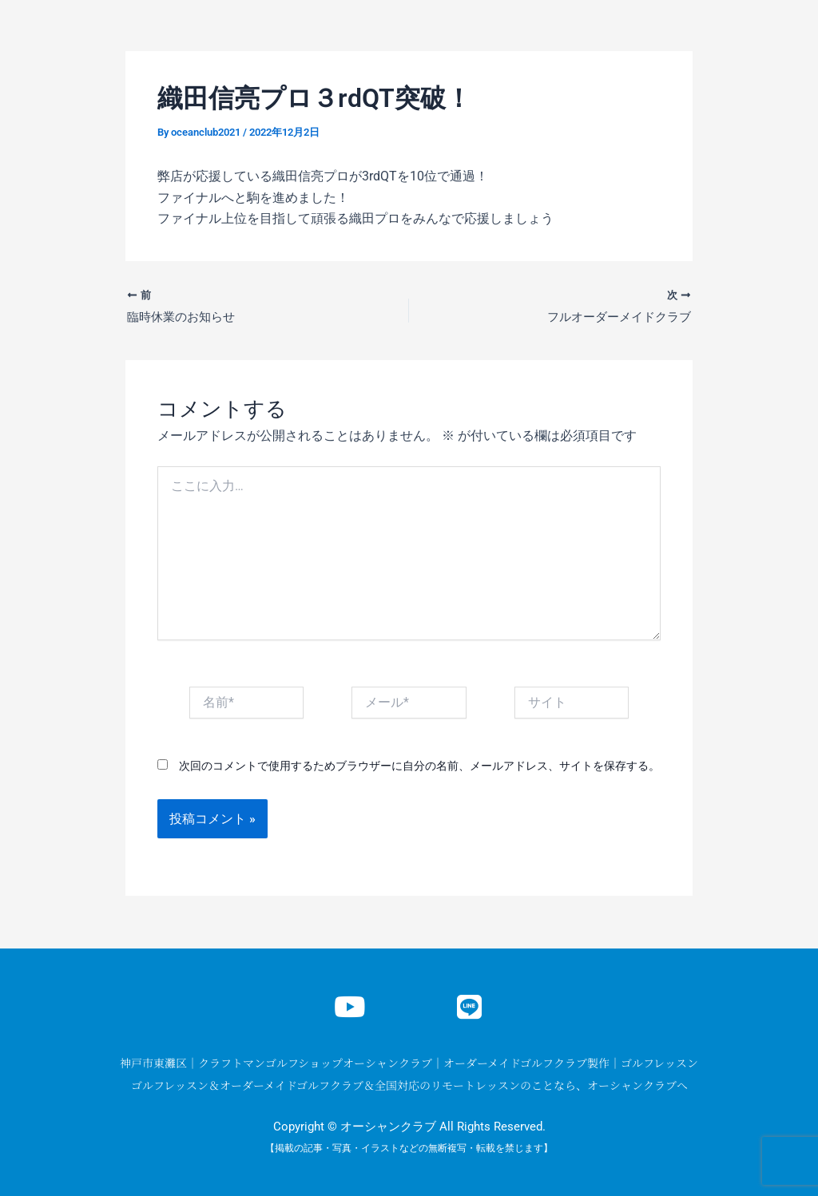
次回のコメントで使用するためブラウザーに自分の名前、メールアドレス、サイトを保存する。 (419, 767)
